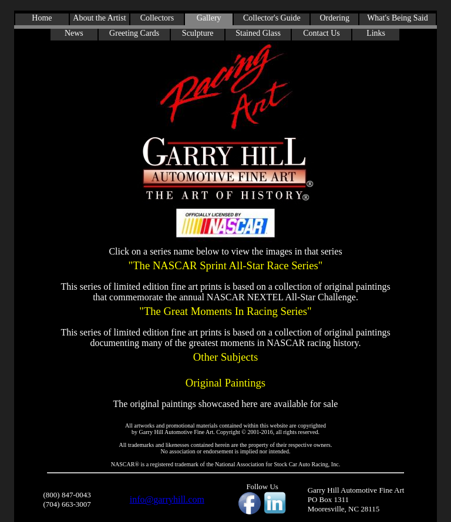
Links (375, 33)
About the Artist (99, 17)
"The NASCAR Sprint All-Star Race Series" (225, 265)
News (74, 33)
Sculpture (198, 33)
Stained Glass (258, 33)
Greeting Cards (134, 33)
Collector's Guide (272, 17)
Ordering (334, 17)
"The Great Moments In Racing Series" (225, 311)
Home (42, 17)
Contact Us (321, 33)
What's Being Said (397, 17)
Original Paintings (225, 383)
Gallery (209, 17)
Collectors (157, 17)
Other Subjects (225, 357)
